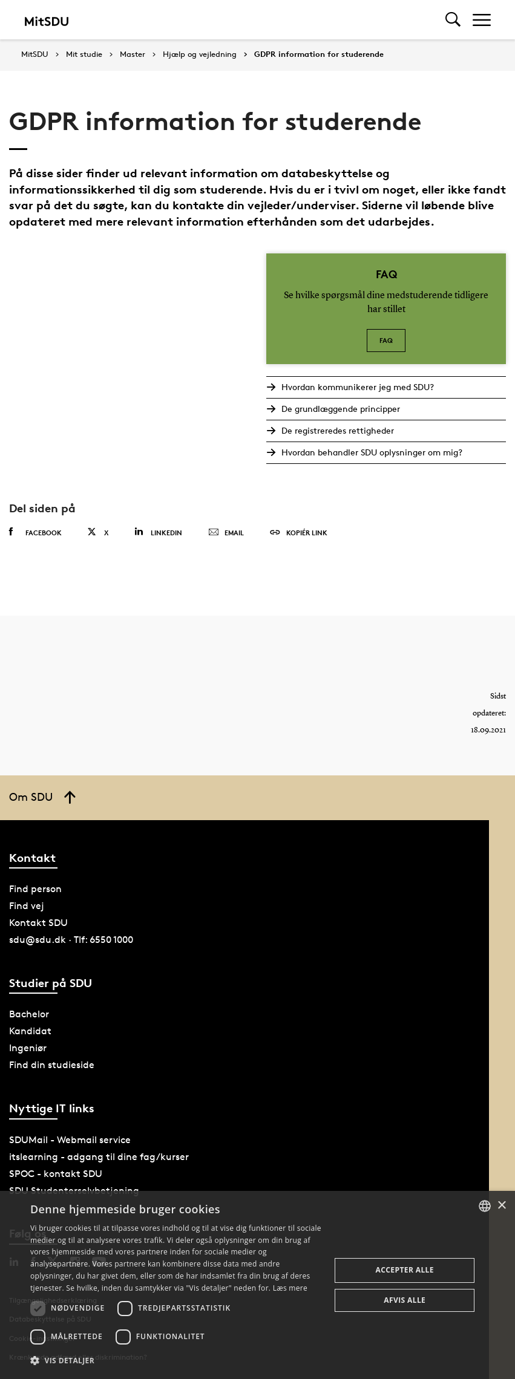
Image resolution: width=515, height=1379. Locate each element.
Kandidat (30, 1031)
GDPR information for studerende (319, 54)
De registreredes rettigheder (337, 430)
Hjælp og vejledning (200, 54)
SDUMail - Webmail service (70, 1140)
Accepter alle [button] (405, 1270)
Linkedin (158, 532)
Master (132, 54)
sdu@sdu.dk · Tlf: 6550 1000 (71, 939)
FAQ (386, 340)
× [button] (501, 1205)
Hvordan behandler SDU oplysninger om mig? (371, 452)
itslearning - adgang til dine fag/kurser (99, 1156)
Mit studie (84, 54)
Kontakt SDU (38, 922)
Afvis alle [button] (404, 1300)
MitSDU (34, 54)
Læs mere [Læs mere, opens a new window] (290, 1288)
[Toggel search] (453, 19)
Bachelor (29, 1014)
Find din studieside (51, 1065)
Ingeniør (28, 1048)
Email (226, 533)
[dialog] (257, 1285)
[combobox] (485, 1206)
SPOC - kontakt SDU (55, 1173)
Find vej (26, 905)
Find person (35, 889)
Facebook (35, 532)
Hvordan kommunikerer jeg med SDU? (357, 387)
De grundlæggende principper (340, 408)
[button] (176, 1361)
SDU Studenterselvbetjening (74, 1190)
